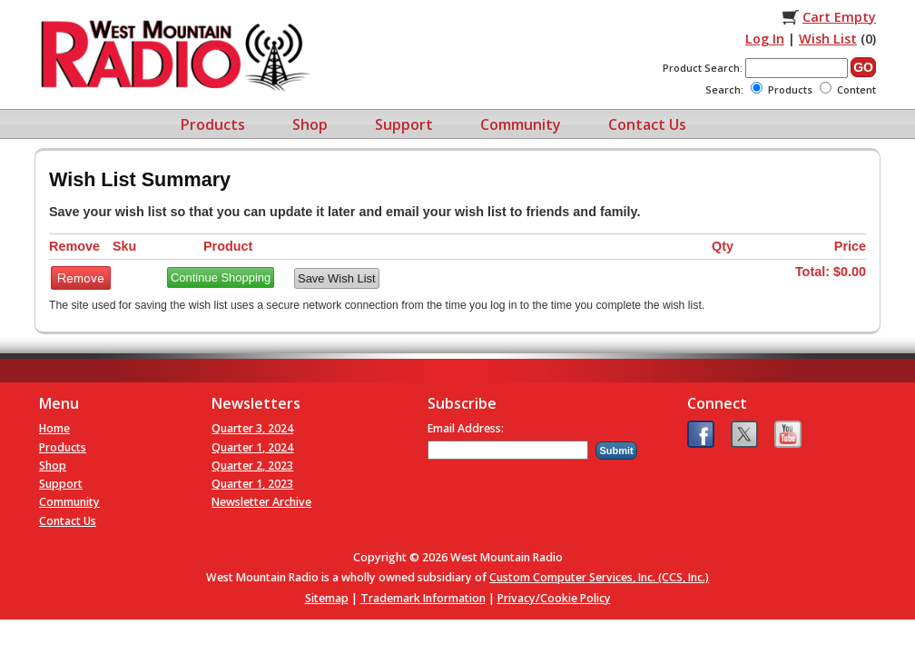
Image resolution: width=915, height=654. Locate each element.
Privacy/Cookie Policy (554, 598)
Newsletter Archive (261, 502)
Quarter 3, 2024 (252, 428)
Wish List (828, 38)
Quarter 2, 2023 (252, 465)
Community (520, 124)
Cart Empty (839, 16)
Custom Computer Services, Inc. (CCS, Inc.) (599, 577)
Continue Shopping (221, 277)
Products (213, 124)
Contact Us (647, 124)
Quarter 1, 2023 (252, 483)
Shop (310, 124)
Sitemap (327, 598)
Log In (764, 38)
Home (54, 428)
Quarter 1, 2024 (252, 447)
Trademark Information (423, 598)
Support (404, 124)
